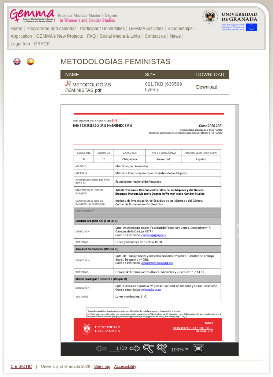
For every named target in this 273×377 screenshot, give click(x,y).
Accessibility (125, 366)
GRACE (42, 43)
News (175, 36)
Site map (102, 366)
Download (206, 87)
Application (21, 36)
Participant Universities (102, 28)
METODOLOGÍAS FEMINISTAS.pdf (88, 87)
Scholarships (180, 28)
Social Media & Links (120, 36)
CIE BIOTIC (21, 366)
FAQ (91, 36)
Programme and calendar (51, 28)
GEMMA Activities (146, 28)
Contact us (155, 36)
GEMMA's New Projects (59, 36)
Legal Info (20, 43)
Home (16, 28)
